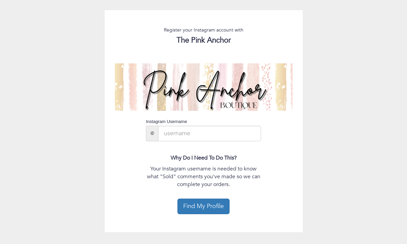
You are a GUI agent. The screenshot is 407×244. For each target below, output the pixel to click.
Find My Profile (203, 206)
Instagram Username (166, 121)
